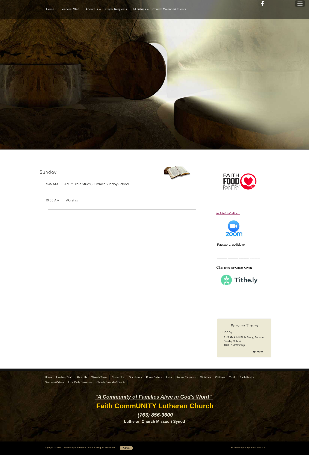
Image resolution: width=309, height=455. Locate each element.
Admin (126, 448)
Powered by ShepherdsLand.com (248, 447)
